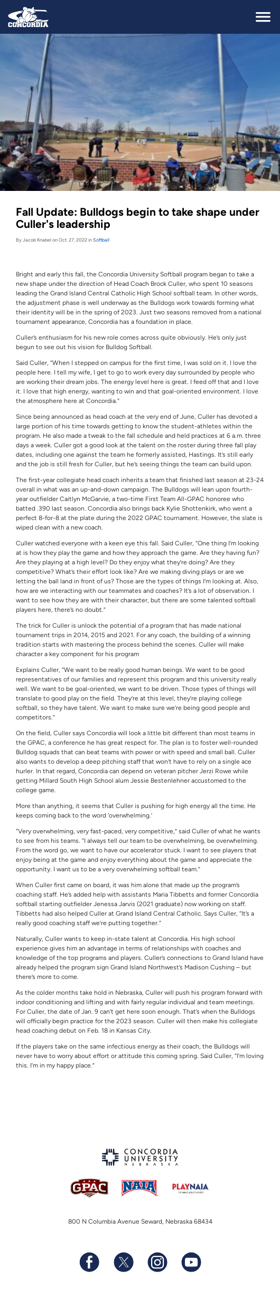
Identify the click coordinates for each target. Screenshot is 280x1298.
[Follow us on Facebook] (89, 1262)
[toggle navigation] (263, 17)
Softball (101, 240)
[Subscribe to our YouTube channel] (191, 1262)
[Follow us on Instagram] (157, 1262)
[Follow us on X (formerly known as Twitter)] (123, 1262)
